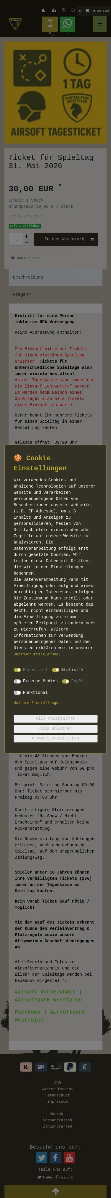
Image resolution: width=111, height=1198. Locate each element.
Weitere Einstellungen (37, 703)
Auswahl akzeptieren (55, 738)
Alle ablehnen (55, 728)
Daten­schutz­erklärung (36, 654)
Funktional (35, 692)
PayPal (78, 681)
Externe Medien (40, 681)
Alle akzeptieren (55, 718)
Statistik (72, 670)
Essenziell (35, 670)
